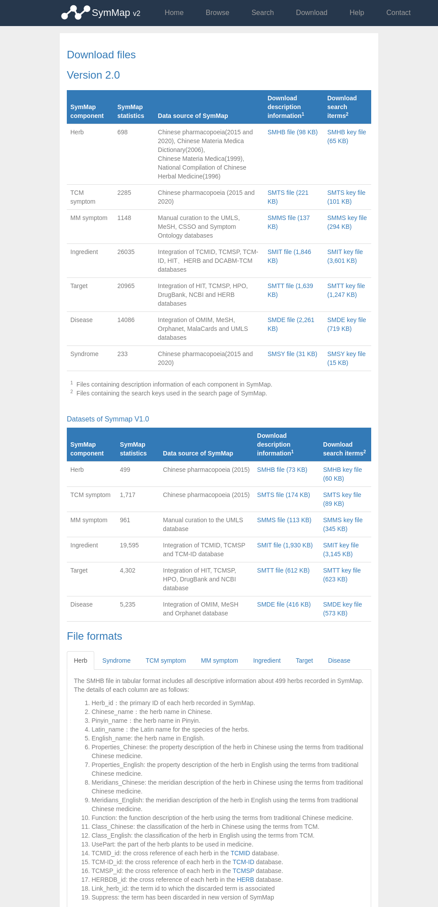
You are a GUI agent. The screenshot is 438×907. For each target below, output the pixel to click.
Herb (80, 660)
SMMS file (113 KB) (284, 520)
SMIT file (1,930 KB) (285, 545)
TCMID (240, 853)
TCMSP (243, 870)
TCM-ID (243, 861)
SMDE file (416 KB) (284, 604)
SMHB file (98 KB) (293, 132)
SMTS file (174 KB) (283, 494)
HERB (245, 879)
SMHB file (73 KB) (282, 469)
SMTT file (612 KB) (283, 570)
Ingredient (266, 660)
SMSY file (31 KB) (293, 353)
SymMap (116, 12)
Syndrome (116, 660)
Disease (339, 660)
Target (304, 660)
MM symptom (219, 660)
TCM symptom (166, 660)
